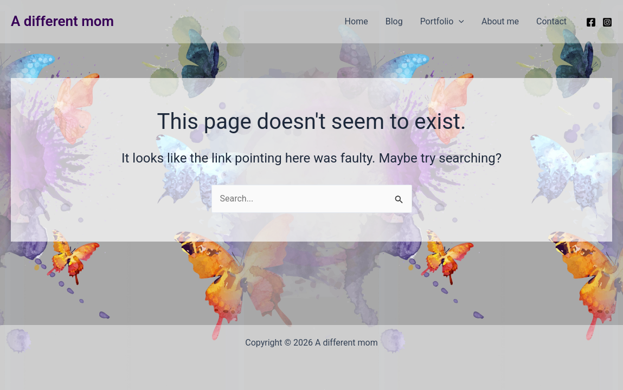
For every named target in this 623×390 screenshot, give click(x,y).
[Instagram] (607, 22)
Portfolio (442, 21)
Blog (394, 21)
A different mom (62, 21)
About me (500, 21)
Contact (551, 21)
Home (356, 21)
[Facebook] (591, 22)
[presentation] (458, 21)
